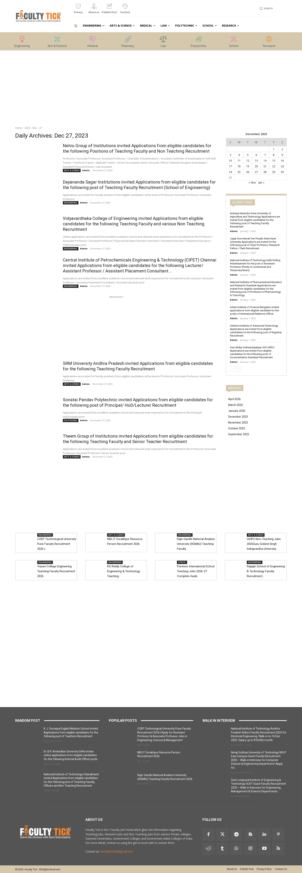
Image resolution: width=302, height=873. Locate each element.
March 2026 (235, 405)
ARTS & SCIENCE (71, 170)
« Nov (252, 182)
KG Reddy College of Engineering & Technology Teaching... (123, 571)
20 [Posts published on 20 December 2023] (256, 166)
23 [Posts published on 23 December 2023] (282, 166)
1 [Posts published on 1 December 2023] (273, 149)
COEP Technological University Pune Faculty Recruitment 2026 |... (56, 544)
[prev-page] (232, 369)
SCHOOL (182, 562)
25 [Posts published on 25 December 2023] (239, 172)
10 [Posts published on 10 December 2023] (230, 160)
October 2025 (236, 428)
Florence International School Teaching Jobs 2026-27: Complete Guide (196, 571)
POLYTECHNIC (70, 420)
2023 (27, 128)
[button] (265, 8)
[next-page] (238, 369)
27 (40, 128)
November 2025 (238, 422)
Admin (86, 170)
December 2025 (238, 416)
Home (18, 128)
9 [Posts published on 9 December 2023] (282, 155)
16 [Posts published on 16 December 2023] (282, 160)
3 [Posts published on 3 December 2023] (230, 155)
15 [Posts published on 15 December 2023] (273, 160)
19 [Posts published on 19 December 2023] (247, 166)
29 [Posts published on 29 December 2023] (273, 172)
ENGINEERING (70, 202)
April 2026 (234, 399)
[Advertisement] (43, 74)
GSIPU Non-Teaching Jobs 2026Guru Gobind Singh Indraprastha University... (264, 544)
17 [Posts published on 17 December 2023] (230, 166)
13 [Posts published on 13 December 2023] (256, 160)
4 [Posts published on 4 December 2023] (239, 155)
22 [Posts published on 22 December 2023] (273, 166)
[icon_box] (78, 10)
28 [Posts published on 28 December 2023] (264, 172)
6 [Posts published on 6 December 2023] (256, 155)
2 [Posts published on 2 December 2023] (282, 149)
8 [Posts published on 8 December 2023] (273, 155)
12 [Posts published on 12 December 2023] (247, 160)
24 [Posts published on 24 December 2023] (230, 172)
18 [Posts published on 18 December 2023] (239, 166)
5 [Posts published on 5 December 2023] (248, 155)
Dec (35, 128)
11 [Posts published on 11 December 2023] (239, 160)
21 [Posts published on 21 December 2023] (264, 166)
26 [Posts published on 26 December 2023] (247, 172)
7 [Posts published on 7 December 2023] (265, 155)
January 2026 (236, 410)
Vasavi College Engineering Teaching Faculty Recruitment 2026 (56, 571)
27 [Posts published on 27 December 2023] (256, 172)
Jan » (261, 182)
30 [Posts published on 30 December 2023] (282, 172)
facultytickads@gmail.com (116, 851)
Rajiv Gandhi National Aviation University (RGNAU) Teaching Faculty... (196, 544)
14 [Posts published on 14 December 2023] (264, 160)
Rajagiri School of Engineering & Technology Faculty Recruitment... (266, 571)
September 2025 (238, 434)
